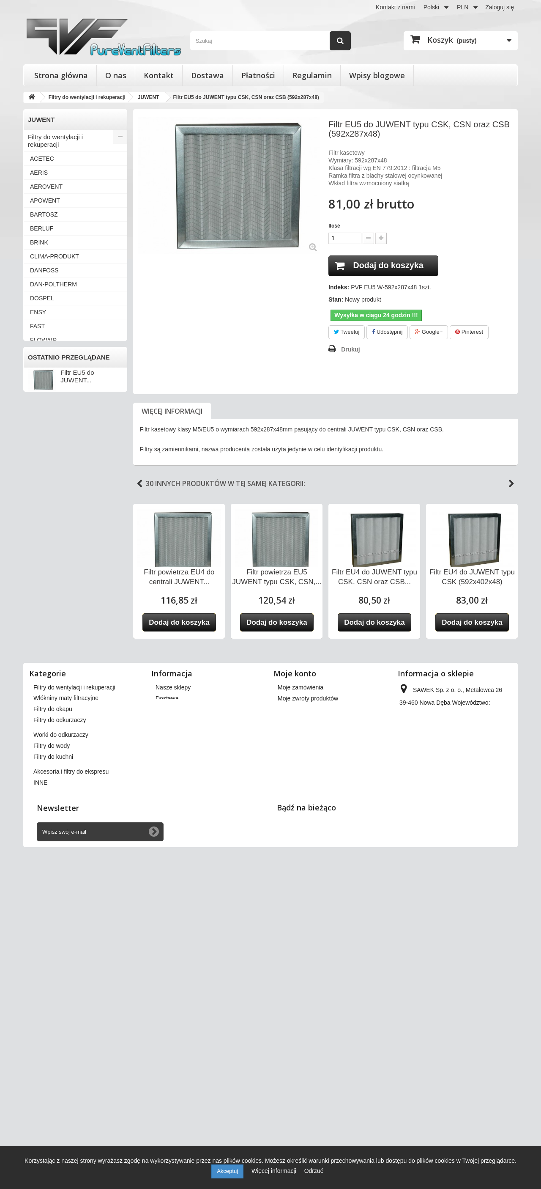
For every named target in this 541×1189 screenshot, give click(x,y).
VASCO (40, 577)
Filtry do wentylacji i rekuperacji (55, 140)
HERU (38, 368)
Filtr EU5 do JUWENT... (77, 911)
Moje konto (294, 963)
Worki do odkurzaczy (57, 801)
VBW (37, 591)
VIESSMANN (47, 633)
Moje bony (291, 1032)
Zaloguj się (499, 7)
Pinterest (469, 332)
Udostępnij (387, 332)
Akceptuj (227, 1171)
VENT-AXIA (45, 605)
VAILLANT (43, 549)
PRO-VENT (45, 465)
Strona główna (61, 75)
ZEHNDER (44, 689)
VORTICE (43, 647)
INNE (37, 703)
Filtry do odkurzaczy (56, 787)
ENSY (38, 312)
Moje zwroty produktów (308, 988)
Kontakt (159, 75)
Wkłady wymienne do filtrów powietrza (67, 742)
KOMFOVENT (49, 423)
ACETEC (42, 158)
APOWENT (45, 200)
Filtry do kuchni (49, 829)
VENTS (40, 619)
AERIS (39, 172)
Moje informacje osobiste (310, 1021)
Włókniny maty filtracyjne (63, 759)
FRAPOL (42, 354)
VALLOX (41, 563)
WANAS (41, 675)
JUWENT (42, 382)
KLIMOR (41, 409)
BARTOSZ (44, 214)
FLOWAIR (43, 340)
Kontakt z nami (395, 7)
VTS (35, 661)
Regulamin (312, 75)
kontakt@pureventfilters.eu (468, 1049)
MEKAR (40, 437)
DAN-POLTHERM (53, 284)
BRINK (39, 242)
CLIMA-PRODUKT (54, 256)
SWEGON (43, 507)
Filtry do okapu (48, 773)
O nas (115, 75)
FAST (37, 326)
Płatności (258, 75)
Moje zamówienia (300, 977)
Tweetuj (346, 332)
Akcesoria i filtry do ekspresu (68, 843)
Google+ (429, 332)
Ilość (334, 226)
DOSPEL (42, 298)
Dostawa (207, 75)
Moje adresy (294, 1010)
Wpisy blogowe (377, 75)
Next (511, 484)
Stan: (335, 300)
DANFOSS (44, 270)
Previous (139, 484)
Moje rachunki (296, 999)
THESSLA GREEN (54, 535)
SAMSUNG (45, 493)
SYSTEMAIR (47, 521)
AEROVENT (46, 186)
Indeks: (338, 287)
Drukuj (350, 349)
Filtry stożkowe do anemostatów (53, 720)
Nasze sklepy (173, 977)
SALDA (39, 479)
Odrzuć (313, 1170)
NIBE (37, 451)
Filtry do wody (47, 815)
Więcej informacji (172, 411)
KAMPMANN (47, 396)
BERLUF (41, 228)
